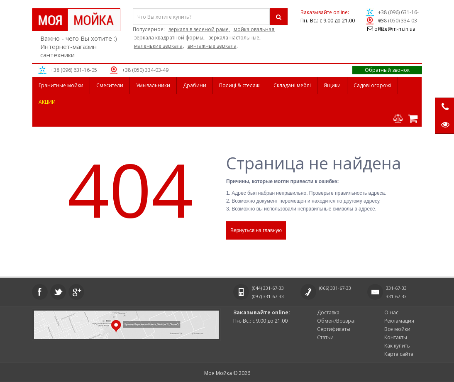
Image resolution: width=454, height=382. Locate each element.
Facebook (40, 292)
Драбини (194, 85)
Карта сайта (398, 354)
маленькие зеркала (158, 45)
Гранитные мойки (61, 85)
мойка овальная (254, 29)
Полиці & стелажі (240, 85)
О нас (391, 312)
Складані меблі (292, 85)
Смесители (109, 85)
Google (76, 292)
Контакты (395, 337)
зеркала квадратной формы (168, 37)
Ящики (332, 85)
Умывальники (153, 85)
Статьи (325, 337)
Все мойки (397, 329)
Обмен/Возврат (336, 320)
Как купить (397, 345)
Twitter (58, 292)
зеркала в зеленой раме (198, 29)
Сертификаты (333, 329)
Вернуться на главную (256, 230)
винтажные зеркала (212, 45)
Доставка (328, 312)
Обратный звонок (387, 69)
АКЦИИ (47, 101)
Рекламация (399, 320)
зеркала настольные (233, 37)
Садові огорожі (372, 85)
